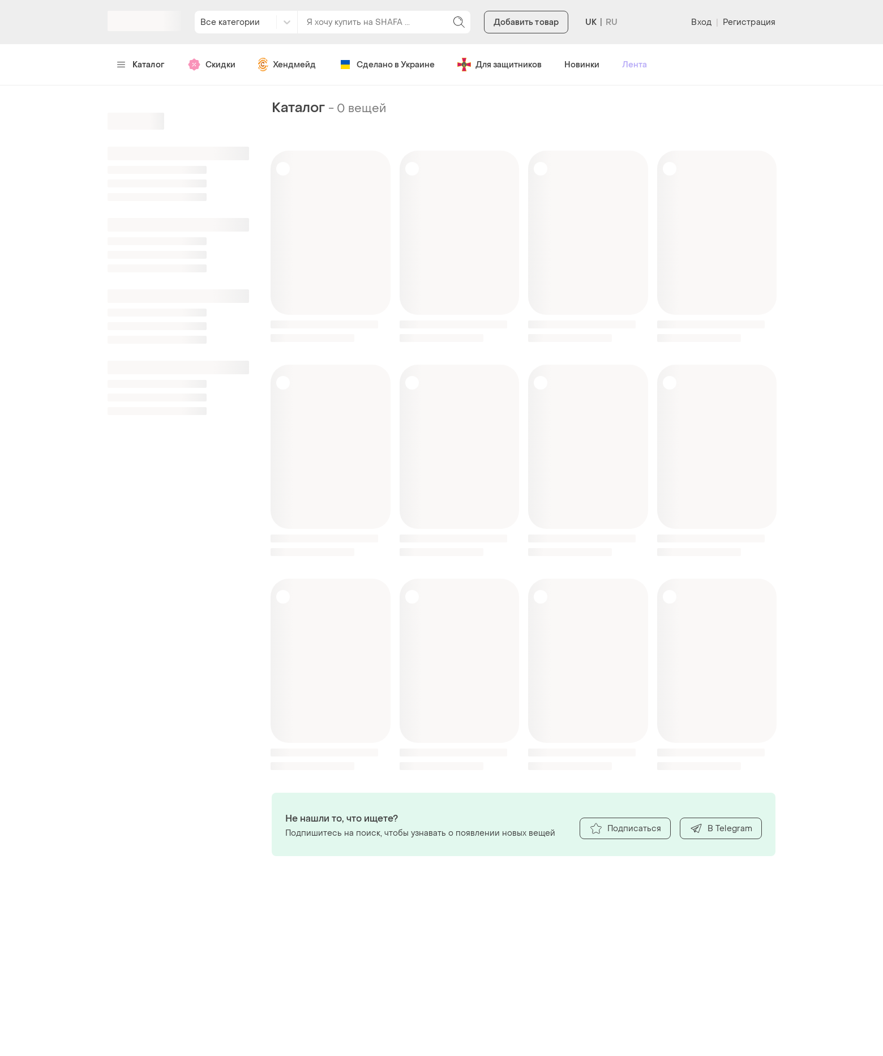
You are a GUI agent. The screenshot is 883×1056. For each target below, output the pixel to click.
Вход (701, 22)
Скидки (211, 64)
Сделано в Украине (386, 64)
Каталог (141, 64)
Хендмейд (287, 64)
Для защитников (499, 64)
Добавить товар (526, 22)
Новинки (581, 64)
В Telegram (720, 828)
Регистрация (749, 22)
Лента (634, 64)
